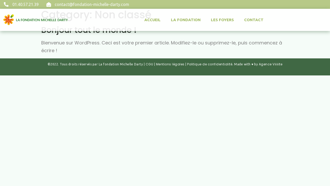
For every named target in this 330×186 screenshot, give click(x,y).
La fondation (186, 20)
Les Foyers (222, 20)
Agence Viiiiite (271, 64)
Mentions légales (170, 64)
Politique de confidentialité (209, 64)
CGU (149, 64)
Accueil (152, 20)
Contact (253, 20)
